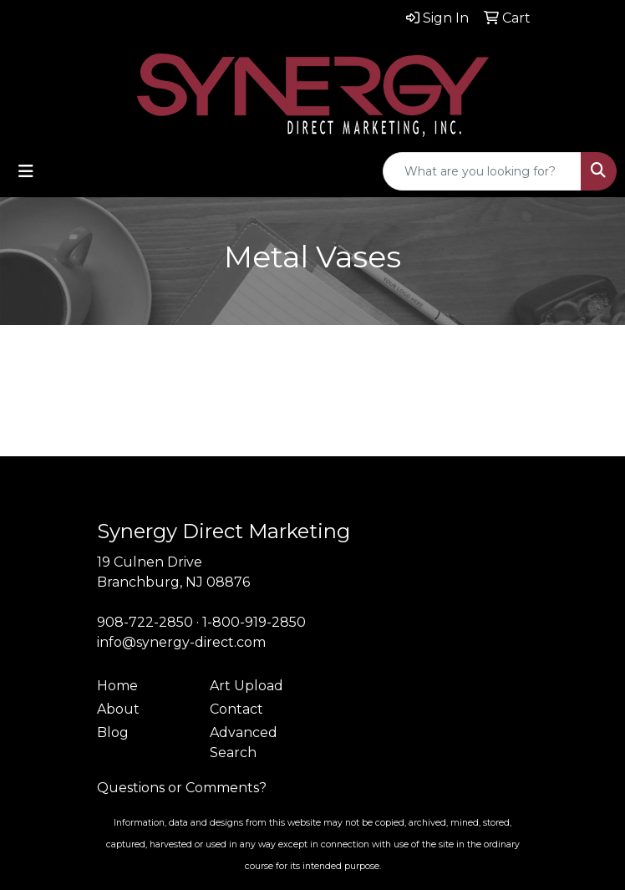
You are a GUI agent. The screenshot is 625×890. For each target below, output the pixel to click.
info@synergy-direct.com (181, 642)
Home (117, 686)
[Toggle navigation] (25, 171)
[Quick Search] (482, 171)
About (118, 709)
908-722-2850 (145, 622)
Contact (236, 709)
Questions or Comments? (182, 788)
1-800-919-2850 (254, 622)
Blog (113, 732)
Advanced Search (243, 742)
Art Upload (246, 686)
